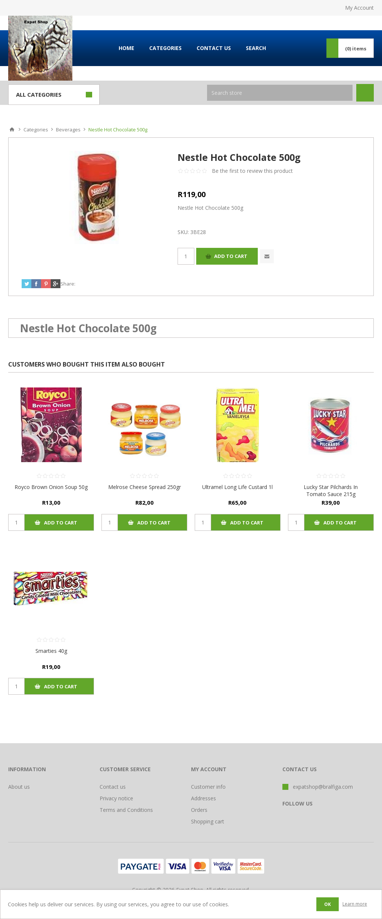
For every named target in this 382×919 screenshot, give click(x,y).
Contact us (113, 786)
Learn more (354, 904)
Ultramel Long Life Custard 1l (237, 486)
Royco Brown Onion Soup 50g (51, 486)
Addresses (203, 798)
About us (19, 786)
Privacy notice (116, 798)
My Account (359, 7)
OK (327, 904)
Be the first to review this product (252, 170)
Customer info (208, 786)
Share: (67, 283)
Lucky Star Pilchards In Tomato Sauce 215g (331, 490)
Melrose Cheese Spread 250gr (144, 486)
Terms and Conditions (126, 809)
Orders (199, 809)
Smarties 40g (51, 650)
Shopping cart (207, 821)
